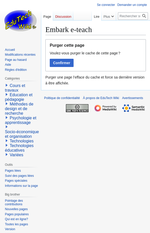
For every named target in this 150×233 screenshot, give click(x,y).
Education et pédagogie (18, 97)
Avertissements (132, 98)
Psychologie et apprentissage (20, 120)
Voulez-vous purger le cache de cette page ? (85, 53)
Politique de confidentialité (62, 98)
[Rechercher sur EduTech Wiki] (133, 16)
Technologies (22, 141)
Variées (16, 155)
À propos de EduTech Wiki (101, 98)
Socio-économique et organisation (22, 134)
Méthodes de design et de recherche (19, 108)
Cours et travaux (15, 87)
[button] (6, 85)
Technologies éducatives (19, 147)
